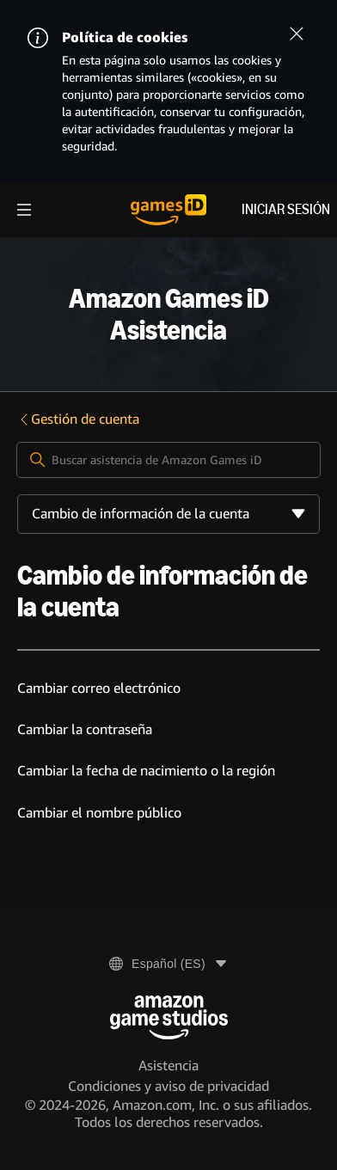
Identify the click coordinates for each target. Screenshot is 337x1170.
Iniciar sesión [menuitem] (286, 209)
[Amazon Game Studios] (169, 1017)
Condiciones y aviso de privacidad (168, 1086)
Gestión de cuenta (78, 419)
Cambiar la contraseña (84, 729)
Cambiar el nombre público (99, 813)
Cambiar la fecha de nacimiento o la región (146, 771)
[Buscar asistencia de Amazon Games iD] (169, 460)
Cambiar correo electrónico (99, 688)
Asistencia (168, 1066)
